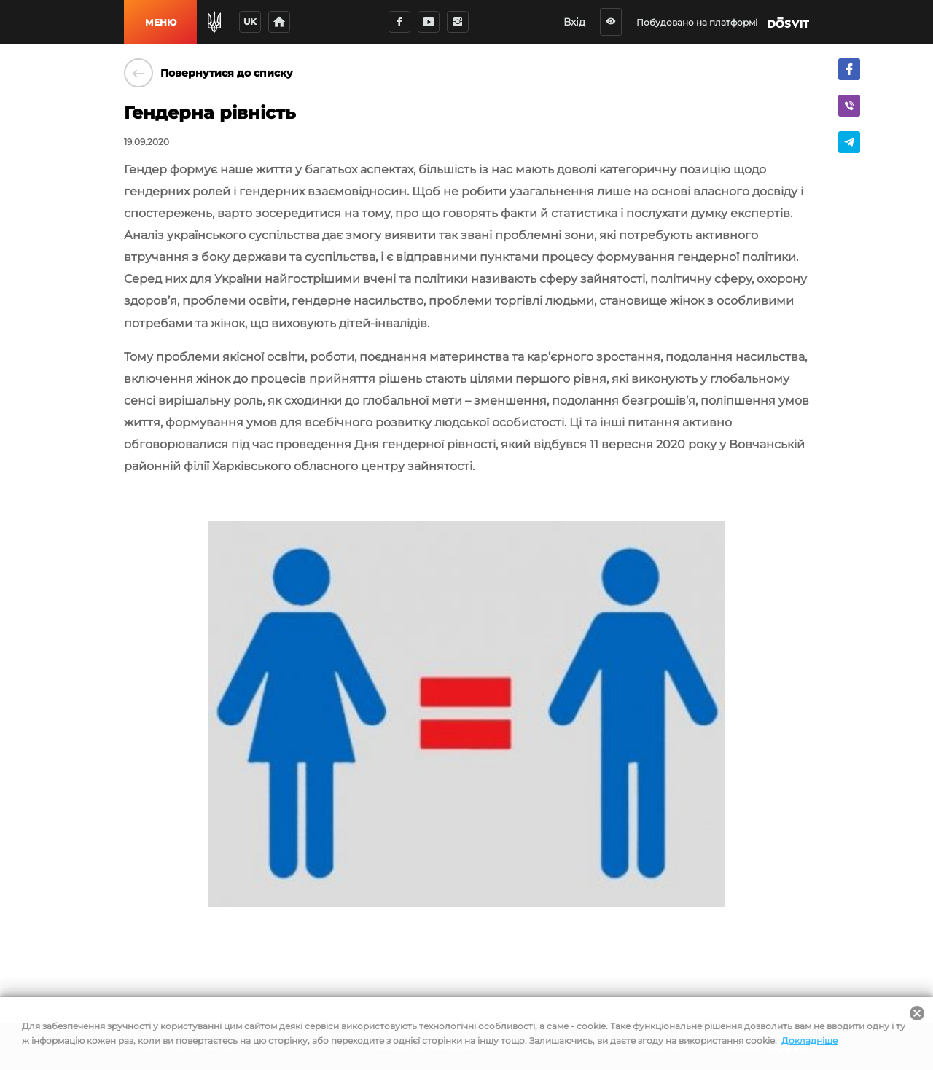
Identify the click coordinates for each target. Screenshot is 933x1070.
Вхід (574, 21)
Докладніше (809, 1040)
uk (250, 21)
